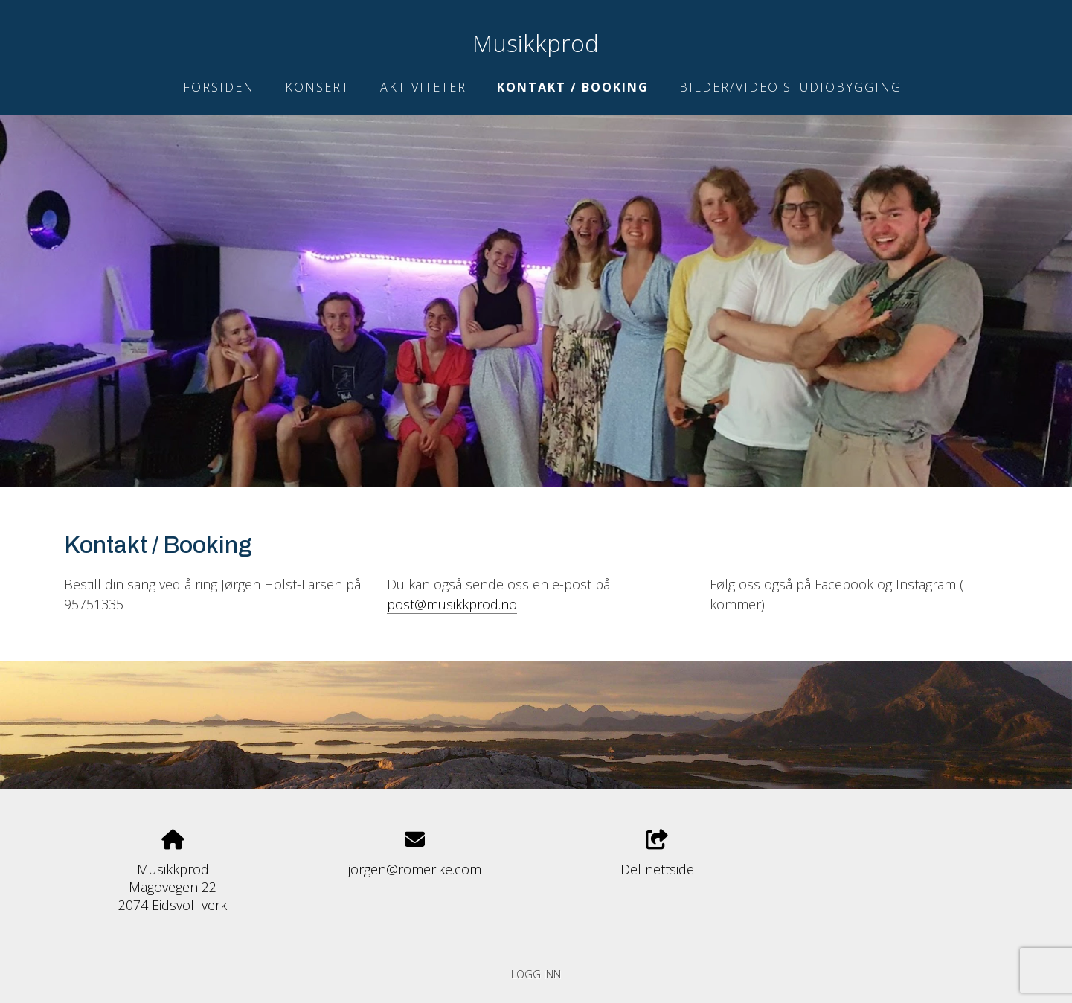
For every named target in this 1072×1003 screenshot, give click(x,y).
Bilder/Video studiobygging (790, 87)
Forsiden (218, 87)
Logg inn (536, 974)
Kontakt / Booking (573, 87)
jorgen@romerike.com (414, 869)
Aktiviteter (423, 87)
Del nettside (657, 854)
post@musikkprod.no (452, 604)
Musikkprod (535, 43)
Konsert (317, 87)
